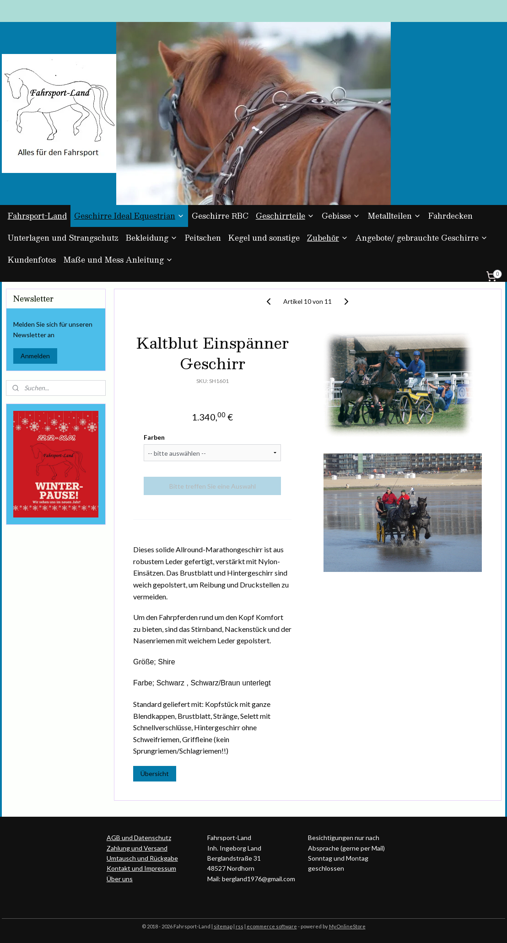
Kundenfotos (32, 259)
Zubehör (327, 238)
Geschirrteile (285, 216)
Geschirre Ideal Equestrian (129, 216)
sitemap (223, 926)
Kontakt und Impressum (141, 868)
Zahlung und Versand (137, 848)
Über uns (120, 879)
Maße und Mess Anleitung (118, 259)
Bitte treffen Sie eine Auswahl (212, 486)
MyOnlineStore (347, 926)
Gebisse (341, 216)
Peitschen (203, 238)
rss (239, 926)
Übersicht (154, 773)
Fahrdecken (450, 216)
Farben (154, 437)
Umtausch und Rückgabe (142, 858)
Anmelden (35, 356)
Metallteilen (394, 216)
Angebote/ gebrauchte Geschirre (422, 238)
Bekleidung (152, 238)
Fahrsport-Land (37, 216)
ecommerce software (272, 926)
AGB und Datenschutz (139, 837)
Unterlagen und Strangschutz (63, 238)
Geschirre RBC (220, 216)
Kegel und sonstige (264, 238)
